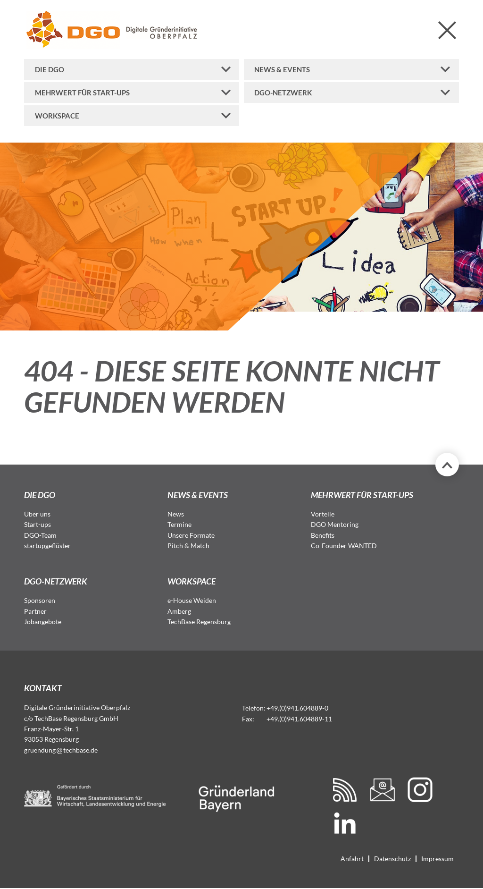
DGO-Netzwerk (283, 92)
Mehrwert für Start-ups (82, 92)
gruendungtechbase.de (61, 750)
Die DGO (49, 69)
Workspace (57, 115)
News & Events (282, 69)
